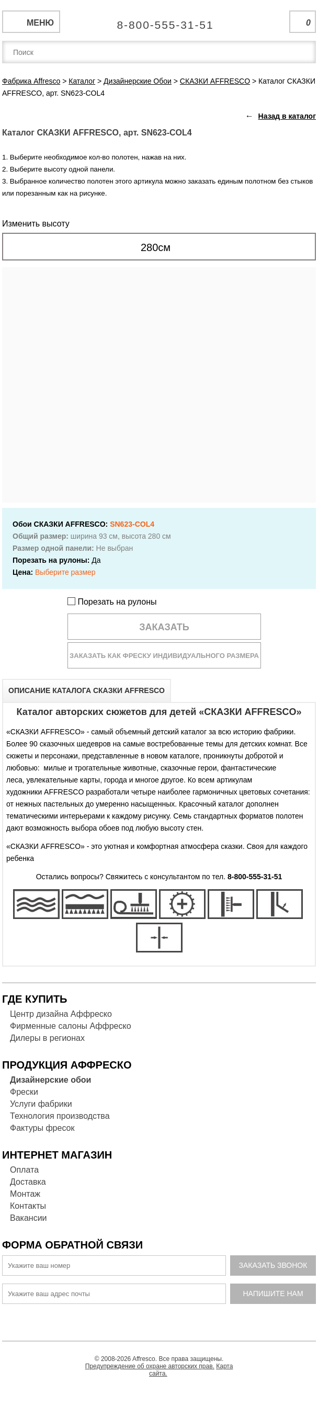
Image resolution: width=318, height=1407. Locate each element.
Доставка (28, 1181)
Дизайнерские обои (50, 1079)
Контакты (28, 1205)
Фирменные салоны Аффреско (70, 1026)
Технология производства (60, 1115)
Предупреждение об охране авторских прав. (149, 1366)
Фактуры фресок (42, 1128)
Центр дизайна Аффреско (61, 1013)
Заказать (164, 627)
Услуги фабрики (41, 1103)
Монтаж (25, 1193)
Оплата (24, 1169)
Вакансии (28, 1217)
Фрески (24, 1091)
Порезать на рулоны (112, 601)
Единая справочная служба (159, 21)
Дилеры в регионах (47, 1038)
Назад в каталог (287, 116)
